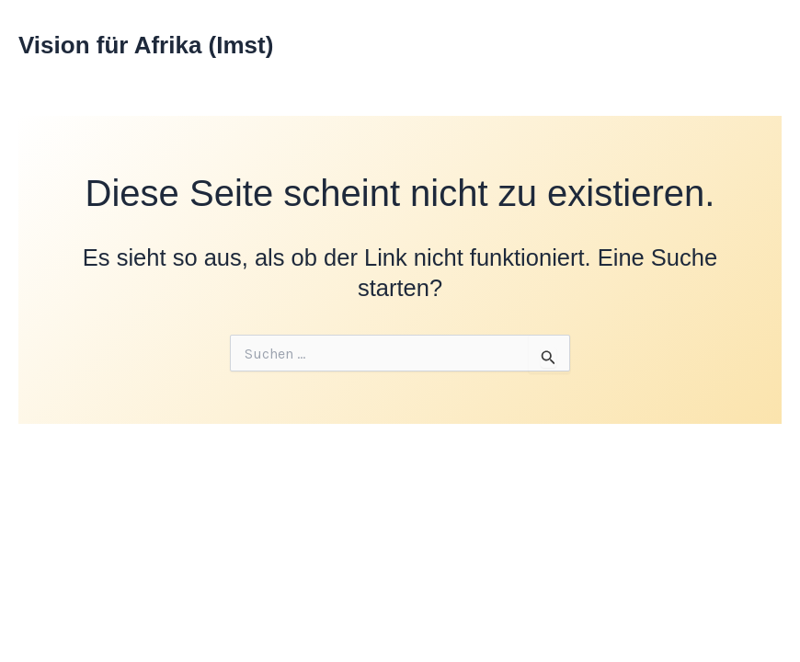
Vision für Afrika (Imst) (145, 45)
